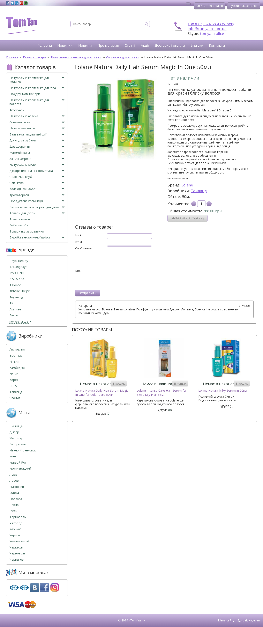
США (13, 386)
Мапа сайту (226, 620)
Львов (14, 480)
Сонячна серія (37, 122)
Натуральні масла (37, 128)
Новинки (65, 45)
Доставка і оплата (170, 45)
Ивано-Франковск (22, 450)
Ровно (14, 505)
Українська (249, 6)
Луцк (13, 475)
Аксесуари (16, 110)
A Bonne (15, 285)
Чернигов (16, 559)
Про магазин (108, 45)
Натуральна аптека (37, 116)
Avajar (13, 315)
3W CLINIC (17, 273)
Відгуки (196, 45)
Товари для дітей (37, 213)
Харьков (15, 529)
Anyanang (16, 297)
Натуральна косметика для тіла (37, 88)
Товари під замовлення (26, 231)
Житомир (16, 438)
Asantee (15, 309)
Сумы (13, 511)
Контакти (217, 45)
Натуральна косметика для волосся (37, 102)
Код (78, 271)
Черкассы (16, 547)
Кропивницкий (20, 468)
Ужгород (15, 523)
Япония (14, 398)
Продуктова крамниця (37, 201)
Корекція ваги (37, 152)
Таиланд (199, 190)
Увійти (200, 6)
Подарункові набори (24, 94)
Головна (45, 45)
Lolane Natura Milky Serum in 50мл (222, 390)
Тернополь (17, 517)
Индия (14, 361)
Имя (78, 235)
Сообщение (83, 248)
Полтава (15, 499)
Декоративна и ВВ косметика (37, 171)
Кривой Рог (17, 462)
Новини (85, 45)
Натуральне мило (37, 165)
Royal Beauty (18, 261)
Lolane (187, 185)
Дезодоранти (37, 146)
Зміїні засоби (18, 225)
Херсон (14, 535)
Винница (16, 426)
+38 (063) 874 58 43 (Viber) (211, 23)
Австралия (17, 349)
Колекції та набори (37, 189)
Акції (145, 45)
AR (11, 303)
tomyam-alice (212, 33)
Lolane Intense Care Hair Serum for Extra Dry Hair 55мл (162, 393)
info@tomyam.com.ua (207, 28)
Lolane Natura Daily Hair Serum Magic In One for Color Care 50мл (101, 393)
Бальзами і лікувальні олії (37, 134)
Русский (235, 6)
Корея (13, 380)
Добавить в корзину (188, 218)
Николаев (16, 487)
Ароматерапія (37, 195)
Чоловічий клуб (37, 177)
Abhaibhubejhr (19, 291)
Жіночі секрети (37, 159)
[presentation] (106, 281)
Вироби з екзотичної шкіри (37, 237)
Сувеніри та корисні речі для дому (37, 207)
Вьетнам (15, 355)
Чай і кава (37, 183)
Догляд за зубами (37, 140)
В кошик (119, 383)
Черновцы (17, 553)
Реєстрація (215, 6)
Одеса (14, 493)
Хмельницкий (19, 541)
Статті (130, 45)
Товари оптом (19, 219)
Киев (13, 456)
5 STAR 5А (16, 279)
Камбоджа (17, 368)
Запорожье (17, 444)
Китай (13, 374)
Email (78, 242)
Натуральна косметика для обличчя (37, 80)
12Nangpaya (18, 267)
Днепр (14, 432)
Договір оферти (249, 620)
